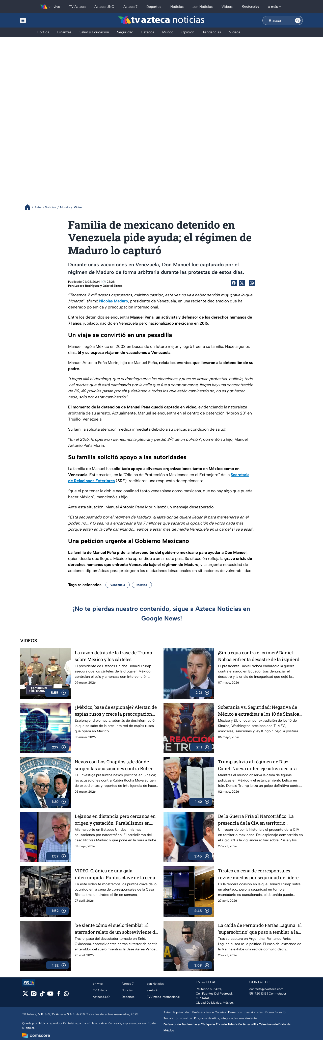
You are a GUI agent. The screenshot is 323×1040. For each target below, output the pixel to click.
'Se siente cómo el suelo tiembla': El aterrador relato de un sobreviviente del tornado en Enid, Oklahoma (117, 928)
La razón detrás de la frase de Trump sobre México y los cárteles (113, 655)
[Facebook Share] (234, 283)
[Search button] (298, 20)
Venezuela (117, 585)
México (142, 585)
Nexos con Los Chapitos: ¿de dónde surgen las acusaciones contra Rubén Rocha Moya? (114, 765)
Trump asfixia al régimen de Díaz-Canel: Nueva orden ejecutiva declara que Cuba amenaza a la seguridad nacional (257, 765)
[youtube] (50, 995)
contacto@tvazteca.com (266, 989)
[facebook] (59, 995)
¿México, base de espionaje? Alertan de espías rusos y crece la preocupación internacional (116, 710)
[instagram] (34, 995)
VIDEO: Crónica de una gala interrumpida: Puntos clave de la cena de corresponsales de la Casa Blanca (115, 874)
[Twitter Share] (242, 283)
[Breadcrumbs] (29, 207)
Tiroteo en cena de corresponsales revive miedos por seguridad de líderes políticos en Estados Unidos (259, 874)
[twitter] (25, 995)
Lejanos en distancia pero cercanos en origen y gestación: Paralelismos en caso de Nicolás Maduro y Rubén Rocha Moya (116, 819)
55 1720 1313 (257, 993)
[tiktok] (42, 995)
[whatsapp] (66, 994)
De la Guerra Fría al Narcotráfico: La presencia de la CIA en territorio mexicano (256, 819)
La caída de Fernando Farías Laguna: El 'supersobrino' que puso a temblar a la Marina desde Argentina (260, 928)
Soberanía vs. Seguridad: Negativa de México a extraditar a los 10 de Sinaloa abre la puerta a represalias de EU (258, 710)
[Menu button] (40, 20)
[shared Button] (252, 283)
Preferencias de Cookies (209, 1012)
